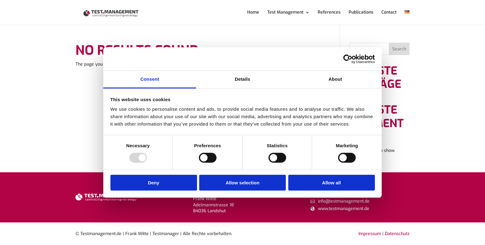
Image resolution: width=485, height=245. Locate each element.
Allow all (331, 182)
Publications (361, 12)
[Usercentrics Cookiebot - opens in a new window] (348, 58)
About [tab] (335, 79)
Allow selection (242, 182)
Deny (153, 182)
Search (399, 49)
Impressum (369, 234)
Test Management (285, 12)
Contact (389, 12)
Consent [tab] (149, 79)
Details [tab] (242, 79)
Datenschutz (397, 234)
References (329, 12)
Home (253, 12)
